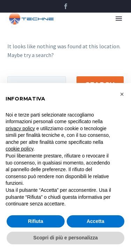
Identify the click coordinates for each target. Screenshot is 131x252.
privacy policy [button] (20, 128)
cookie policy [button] (19, 149)
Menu (119, 18)
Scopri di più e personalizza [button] (65, 237)
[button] (122, 94)
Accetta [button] (95, 221)
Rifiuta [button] (35, 221)
